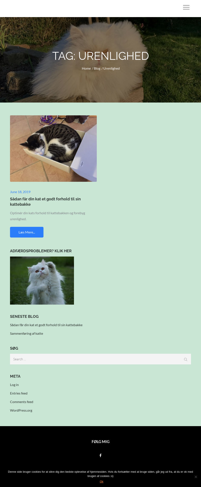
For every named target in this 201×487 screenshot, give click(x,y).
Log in (14, 385)
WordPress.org (21, 410)
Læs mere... (27, 232)
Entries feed (18, 393)
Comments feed (21, 402)
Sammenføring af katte (26, 333)
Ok (101, 481)
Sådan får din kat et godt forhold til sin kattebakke (46, 325)
